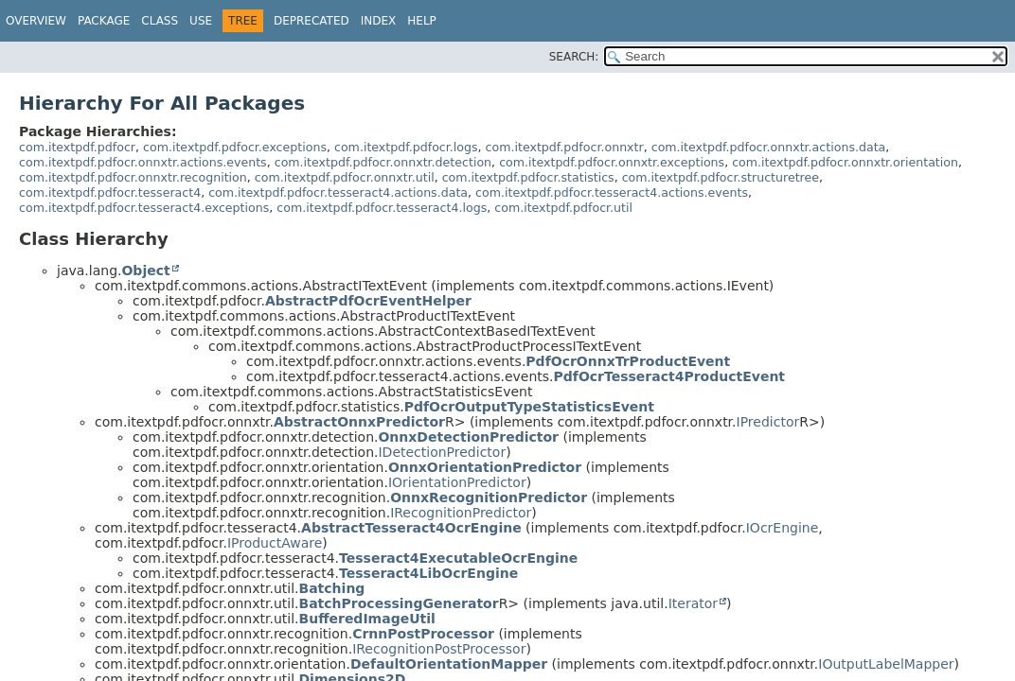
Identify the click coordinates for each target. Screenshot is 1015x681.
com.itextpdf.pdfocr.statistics (528, 177)
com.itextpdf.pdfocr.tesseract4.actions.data (338, 192)
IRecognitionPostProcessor (438, 648)
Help (421, 20)
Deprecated (311, 20)
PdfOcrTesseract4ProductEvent (670, 376)
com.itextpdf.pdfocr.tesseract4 (110, 192)
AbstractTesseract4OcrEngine (411, 527)
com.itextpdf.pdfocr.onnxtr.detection (383, 162)
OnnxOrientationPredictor (484, 467)
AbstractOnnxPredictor (359, 421)
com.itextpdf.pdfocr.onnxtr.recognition (133, 177)
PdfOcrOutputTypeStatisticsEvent (529, 406)
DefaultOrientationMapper (448, 664)
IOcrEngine (782, 527)
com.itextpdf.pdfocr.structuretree (720, 177)
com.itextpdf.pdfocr (77, 147)
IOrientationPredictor (457, 482)
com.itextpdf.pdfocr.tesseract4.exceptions (144, 208)
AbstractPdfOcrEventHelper (368, 300)
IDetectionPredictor (442, 452)
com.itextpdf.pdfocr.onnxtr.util (345, 177)
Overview (36, 20)
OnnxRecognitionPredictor (488, 497)
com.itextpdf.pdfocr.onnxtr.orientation (845, 162)
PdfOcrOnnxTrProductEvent (627, 361)
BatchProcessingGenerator (399, 603)
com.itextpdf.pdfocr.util (563, 208)
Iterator (693, 603)
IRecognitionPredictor (460, 512)
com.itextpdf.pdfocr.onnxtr (565, 147)
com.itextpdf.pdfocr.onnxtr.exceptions (611, 162)
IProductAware (274, 542)
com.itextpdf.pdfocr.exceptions (235, 147)
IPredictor (768, 421)
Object (145, 270)
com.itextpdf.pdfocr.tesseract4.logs (381, 208)
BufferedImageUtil (367, 618)
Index (379, 20)
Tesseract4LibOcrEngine (428, 573)
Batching (332, 588)
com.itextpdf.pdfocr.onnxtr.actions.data (768, 147)
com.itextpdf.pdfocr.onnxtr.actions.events (143, 162)
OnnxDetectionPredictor (468, 437)
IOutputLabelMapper (885, 664)
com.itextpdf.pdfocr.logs (406, 147)
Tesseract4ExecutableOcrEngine (458, 558)
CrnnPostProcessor (423, 633)
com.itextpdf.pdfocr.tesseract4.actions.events (611, 192)
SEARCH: (574, 56)
